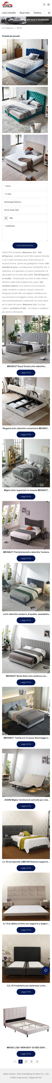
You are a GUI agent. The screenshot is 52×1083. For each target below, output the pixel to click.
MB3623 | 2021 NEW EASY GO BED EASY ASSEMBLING (26, 1048)
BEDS (19, 28)
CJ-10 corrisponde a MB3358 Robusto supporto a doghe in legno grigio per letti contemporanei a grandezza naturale (26, 862)
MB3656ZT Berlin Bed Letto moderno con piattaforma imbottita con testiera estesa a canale (26, 676)
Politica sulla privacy (19, 1077)
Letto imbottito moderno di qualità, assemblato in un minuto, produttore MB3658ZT (26, 614)
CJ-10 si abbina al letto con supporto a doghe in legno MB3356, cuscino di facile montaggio (26, 924)
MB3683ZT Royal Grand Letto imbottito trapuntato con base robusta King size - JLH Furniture (26, 366)
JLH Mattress (7, 28)
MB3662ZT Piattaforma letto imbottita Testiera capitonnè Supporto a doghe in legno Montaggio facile (26, 552)
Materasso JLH (29, 252)
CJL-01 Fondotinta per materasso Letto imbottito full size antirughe (26, 986)
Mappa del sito (35, 1077)
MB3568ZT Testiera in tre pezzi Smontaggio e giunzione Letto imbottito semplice (26, 738)
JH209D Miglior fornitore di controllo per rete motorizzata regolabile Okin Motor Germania (26, 800)
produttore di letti (18, 308)
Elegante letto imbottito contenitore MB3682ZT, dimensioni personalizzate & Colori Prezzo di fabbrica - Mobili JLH (26, 428)
